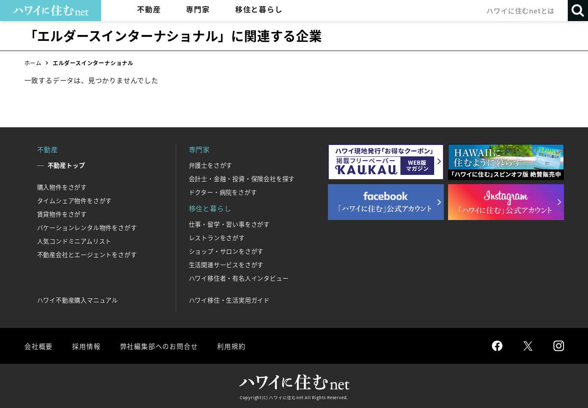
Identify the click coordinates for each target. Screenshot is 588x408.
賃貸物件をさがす (62, 214)
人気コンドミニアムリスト (74, 241)
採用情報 (86, 346)
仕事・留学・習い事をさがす (229, 224)
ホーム (33, 63)
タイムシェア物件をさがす (74, 200)
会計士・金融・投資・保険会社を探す (242, 178)
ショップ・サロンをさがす (226, 251)
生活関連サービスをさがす (226, 264)
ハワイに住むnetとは (520, 10)
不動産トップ (66, 165)
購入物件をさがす (62, 187)
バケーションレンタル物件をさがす (87, 227)
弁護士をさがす (211, 165)
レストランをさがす (217, 237)
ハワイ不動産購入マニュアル (77, 300)
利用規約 (230, 346)
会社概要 (38, 346)
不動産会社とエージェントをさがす (87, 254)
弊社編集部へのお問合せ (158, 346)
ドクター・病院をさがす (223, 192)
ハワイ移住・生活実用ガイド (229, 300)
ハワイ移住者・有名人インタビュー (239, 278)
